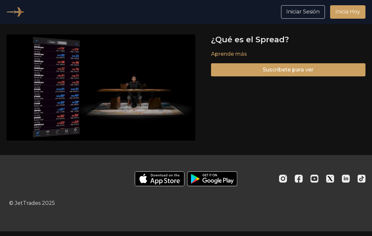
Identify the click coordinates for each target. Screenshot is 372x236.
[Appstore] (159, 178)
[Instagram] (283, 179)
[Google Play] (212, 178)
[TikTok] (361, 179)
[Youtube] (314, 179)
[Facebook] (299, 179)
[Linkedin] (346, 179)
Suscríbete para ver (288, 70)
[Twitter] (330, 179)
